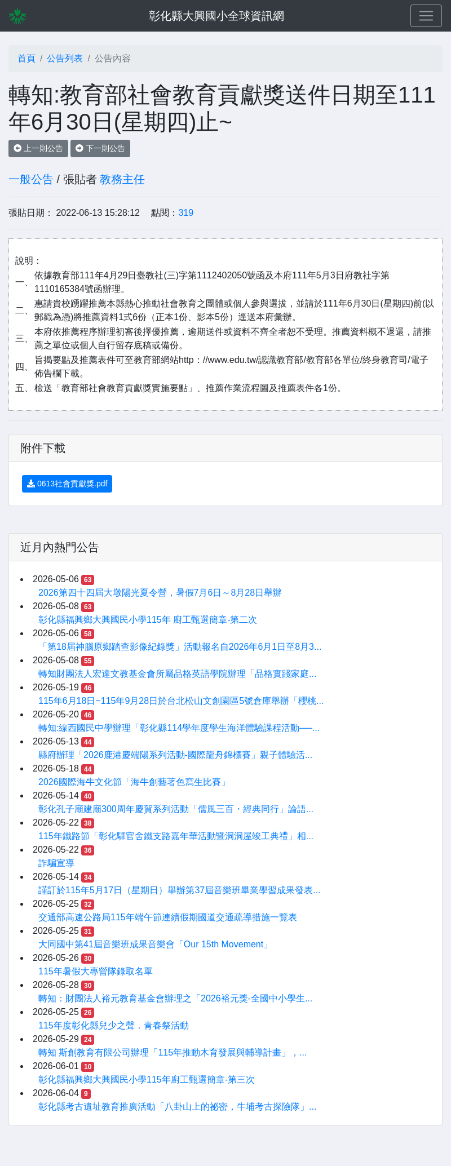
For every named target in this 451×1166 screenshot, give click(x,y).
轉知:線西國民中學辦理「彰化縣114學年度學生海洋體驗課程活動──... (179, 728)
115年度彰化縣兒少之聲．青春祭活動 (113, 1025)
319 (185, 213)
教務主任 (122, 179)
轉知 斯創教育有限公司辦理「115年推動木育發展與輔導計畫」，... (172, 1052)
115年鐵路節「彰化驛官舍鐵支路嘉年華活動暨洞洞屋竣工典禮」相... (175, 836)
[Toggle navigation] (426, 16)
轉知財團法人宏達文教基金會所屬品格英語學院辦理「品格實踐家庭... (177, 674)
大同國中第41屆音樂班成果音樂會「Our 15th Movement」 (155, 944)
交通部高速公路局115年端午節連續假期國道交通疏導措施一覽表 (167, 917)
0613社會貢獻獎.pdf (67, 483)
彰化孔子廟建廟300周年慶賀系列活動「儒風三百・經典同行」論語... (175, 809)
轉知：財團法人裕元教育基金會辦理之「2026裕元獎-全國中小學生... (175, 998)
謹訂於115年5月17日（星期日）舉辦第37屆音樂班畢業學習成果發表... (179, 890)
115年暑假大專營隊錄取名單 (95, 971)
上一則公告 (38, 148)
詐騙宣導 (56, 863)
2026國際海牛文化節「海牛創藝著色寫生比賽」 (134, 782)
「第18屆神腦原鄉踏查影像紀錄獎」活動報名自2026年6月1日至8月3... (179, 646)
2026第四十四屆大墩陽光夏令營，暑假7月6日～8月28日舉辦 (160, 592)
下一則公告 (100, 148)
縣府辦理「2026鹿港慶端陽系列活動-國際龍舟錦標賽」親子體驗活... (175, 755)
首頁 (26, 58)
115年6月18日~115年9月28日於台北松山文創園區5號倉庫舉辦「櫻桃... (181, 701)
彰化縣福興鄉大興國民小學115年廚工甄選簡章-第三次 (146, 1079)
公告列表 (65, 58)
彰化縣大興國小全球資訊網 (216, 16)
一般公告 (31, 179)
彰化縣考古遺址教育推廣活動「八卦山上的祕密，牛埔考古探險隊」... (177, 1106)
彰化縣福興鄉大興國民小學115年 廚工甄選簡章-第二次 (147, 619)
